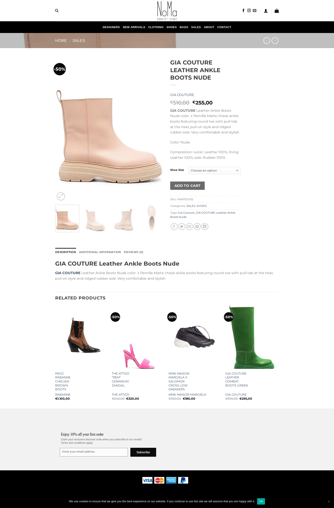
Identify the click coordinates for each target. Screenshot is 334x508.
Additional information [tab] (100, 252)
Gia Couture (182, 95)
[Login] (266, 10)
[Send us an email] (254, 11)
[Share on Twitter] (181, 226)
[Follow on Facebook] (243, 11)
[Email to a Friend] (189, 226)
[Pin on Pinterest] (197, 226)
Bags (184, 27)
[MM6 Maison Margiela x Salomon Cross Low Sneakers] (194, 337)
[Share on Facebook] (174, 226)
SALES (196, 27)
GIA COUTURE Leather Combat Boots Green (236, 379)
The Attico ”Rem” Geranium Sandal (120, 379)
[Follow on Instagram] (249, 11)
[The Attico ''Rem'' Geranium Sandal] (138, 337)
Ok (261, 501)
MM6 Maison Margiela (187, 394)
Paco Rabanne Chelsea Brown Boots (63, 381)
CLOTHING (156, 27)
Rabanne (63, 394)
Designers (111, 27)
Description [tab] (65, 252)
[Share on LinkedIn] (204, 226)
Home (61, 40)
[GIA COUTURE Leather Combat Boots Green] (251, 337)
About (209, 27)
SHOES (172, 27)
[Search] (56, 11)
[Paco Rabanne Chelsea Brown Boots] (81, 337)
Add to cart (187, 186)
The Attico (120, 394)
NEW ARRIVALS (134, 27)
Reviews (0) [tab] (133, 252)
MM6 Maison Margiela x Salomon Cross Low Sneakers (178, 381)
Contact (224, 27)
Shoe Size (177, 170)
